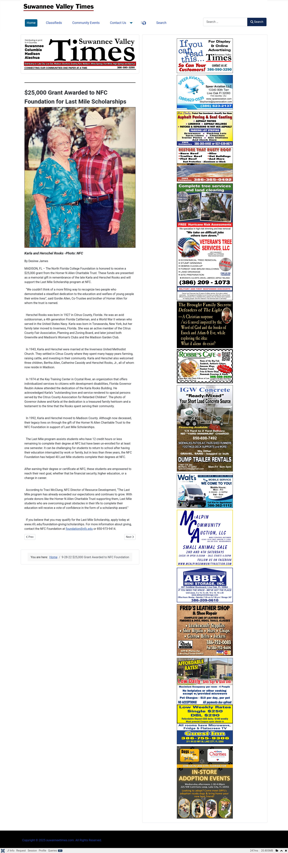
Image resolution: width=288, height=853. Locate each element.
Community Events (86, 23)
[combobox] (225, 22)
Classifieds (54, 23)
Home (31, 23)
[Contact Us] (130, 23)
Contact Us (118, 23)
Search (161, 23)
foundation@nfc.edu (79, 529)
